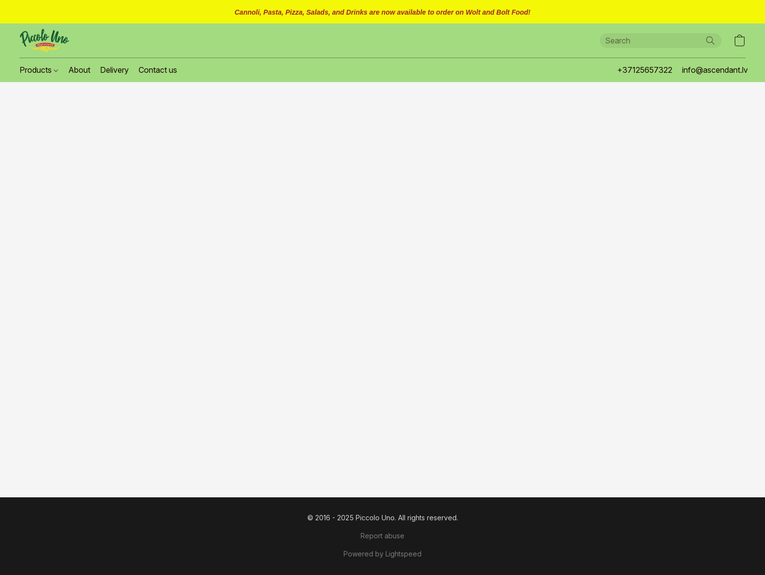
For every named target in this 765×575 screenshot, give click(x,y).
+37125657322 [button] (644, 70)
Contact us (158, 70)
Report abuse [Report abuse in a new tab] (382, 536)
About (79, 70)
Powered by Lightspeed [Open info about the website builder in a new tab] (382, 554)
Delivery (114, 70)
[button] (45, 40)
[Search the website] (710, 40)
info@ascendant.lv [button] (715, 70)
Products (39, 70)
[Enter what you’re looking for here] (661, 40)
